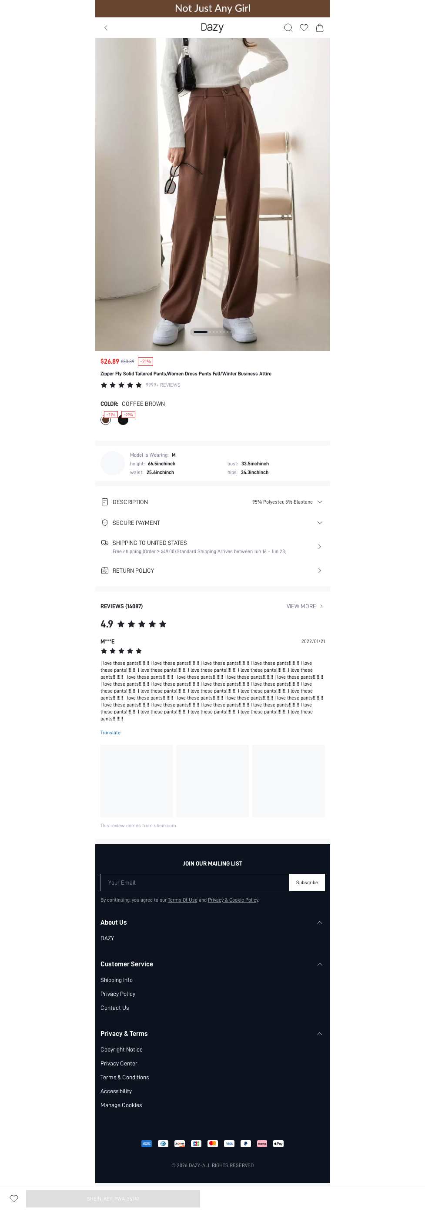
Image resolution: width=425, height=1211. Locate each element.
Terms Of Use (182, 900)
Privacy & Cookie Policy (233, 900)
